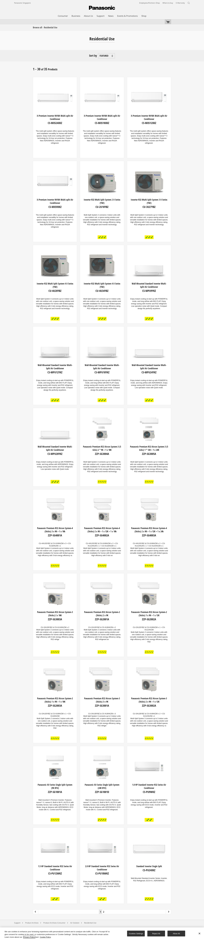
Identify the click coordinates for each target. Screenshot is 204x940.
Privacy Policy (29, 937)
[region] (102, 933)
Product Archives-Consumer (54, 923)
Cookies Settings (136, 933)
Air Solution (74, 923)
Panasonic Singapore (22, 3)
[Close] (199, 933)
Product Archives (32, 923)
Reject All (156, 933)
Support (17, 923)
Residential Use (90, 923)
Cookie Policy (45, 937)
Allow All (176, 933)
